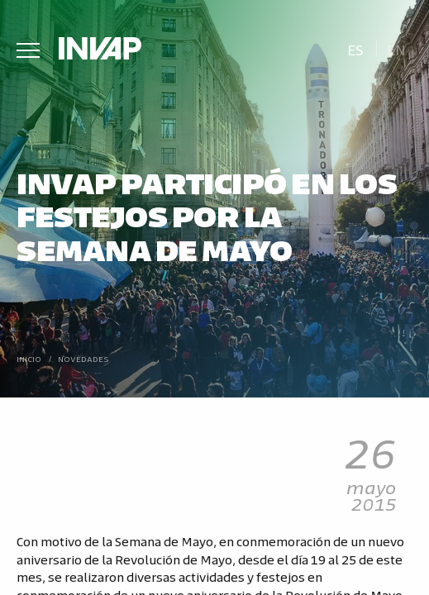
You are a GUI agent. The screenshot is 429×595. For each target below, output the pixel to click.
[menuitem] (355, 48)
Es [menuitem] (355, 49)
